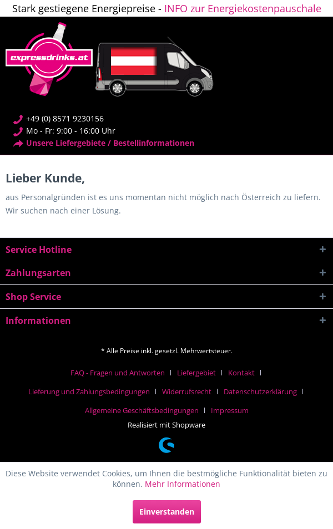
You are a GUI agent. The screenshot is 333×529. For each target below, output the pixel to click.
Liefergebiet (196, 373)
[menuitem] (121, 372)
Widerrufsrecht (186, 391)
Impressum (230, 410)
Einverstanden (166, 511)
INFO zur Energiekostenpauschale (242, 8)
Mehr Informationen (182, 484)
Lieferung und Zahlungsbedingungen (89, 391)
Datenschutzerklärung (260, 391)
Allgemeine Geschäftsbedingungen (142, 410)
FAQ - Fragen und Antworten (117, 373)
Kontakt (241, 373)
